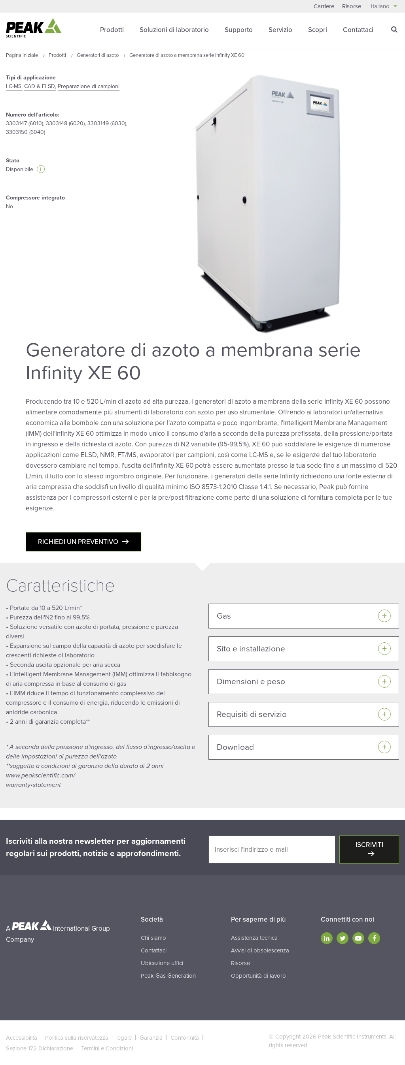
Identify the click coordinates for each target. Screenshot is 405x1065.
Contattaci (358, 29)
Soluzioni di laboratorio (174, 29)
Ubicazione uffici (162, 962)
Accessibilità (21, 1037)
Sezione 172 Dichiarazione (39, 1048)
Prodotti (112, 29)
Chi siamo (153, 937)
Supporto (239, 29)
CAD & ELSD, (40, 86)
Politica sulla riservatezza (76, 1037)
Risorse (351, 6)
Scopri (317, 29)
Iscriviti (369, 844)
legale (124, 1037)
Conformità (184, 1037)
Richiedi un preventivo (78, 541)
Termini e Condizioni (107, 1048)
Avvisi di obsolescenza (260, 950)
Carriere (324, 6)
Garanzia (151, 1037)
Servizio (280, 29)
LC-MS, (14, 86)
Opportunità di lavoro (258, 975)
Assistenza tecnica (254, 937)
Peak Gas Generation (168, 975)
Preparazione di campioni (88, 86)
